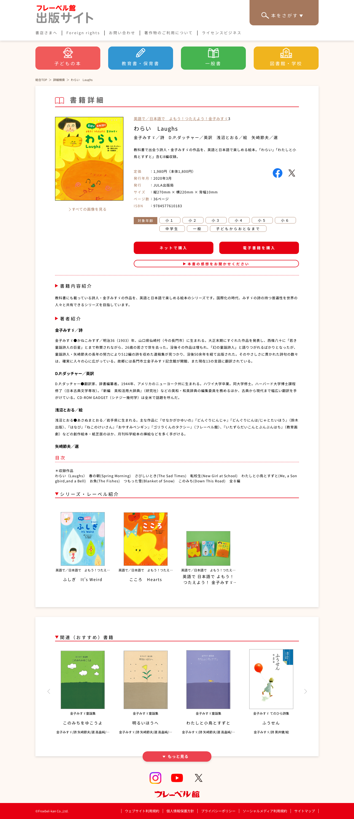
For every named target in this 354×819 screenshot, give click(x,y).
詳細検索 (59, 80)
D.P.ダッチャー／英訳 (191, 137)
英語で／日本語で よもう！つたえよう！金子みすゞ (181, 118)
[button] (48, 691)
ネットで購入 (174, 247)
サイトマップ (304, 811)
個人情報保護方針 (180, 811)
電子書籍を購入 (259, 247)
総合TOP (41, 80)
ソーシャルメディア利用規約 (265, 811)
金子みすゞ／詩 (149, 137)
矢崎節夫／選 (264, 137)
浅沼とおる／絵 (232, 137)
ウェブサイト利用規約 (142, 811)
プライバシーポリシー (218, 811)
